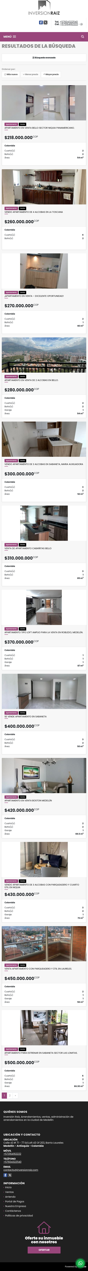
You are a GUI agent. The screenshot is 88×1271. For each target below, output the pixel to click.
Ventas (9, 1192)
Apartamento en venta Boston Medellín (28, 800)
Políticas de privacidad (19, 1215)
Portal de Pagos (14, 1201)
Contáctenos (13, 1211)
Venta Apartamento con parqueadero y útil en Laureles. (38, 968)
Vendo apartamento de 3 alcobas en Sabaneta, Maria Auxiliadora (44, 464)
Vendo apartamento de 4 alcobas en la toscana (34, 212)
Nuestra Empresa (15, 1206)
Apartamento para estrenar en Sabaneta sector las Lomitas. (41, 1053)
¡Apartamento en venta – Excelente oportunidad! (34, 296)
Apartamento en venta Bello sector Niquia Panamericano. (39, 128)
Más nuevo (11, 74)
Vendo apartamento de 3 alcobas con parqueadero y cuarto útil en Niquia (42, 886)
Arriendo (10, 1197)
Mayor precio (51, 74)
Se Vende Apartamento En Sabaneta (26, 716)
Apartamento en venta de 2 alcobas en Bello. (31, 380)
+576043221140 (69, 22)
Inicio (8, 1187)
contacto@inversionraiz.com (20, 1170)
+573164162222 (69, 24)
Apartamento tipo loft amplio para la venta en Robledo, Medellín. (44, 632)
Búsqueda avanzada (44, 57)
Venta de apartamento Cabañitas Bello (28, 548)
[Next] (15, 1096)
